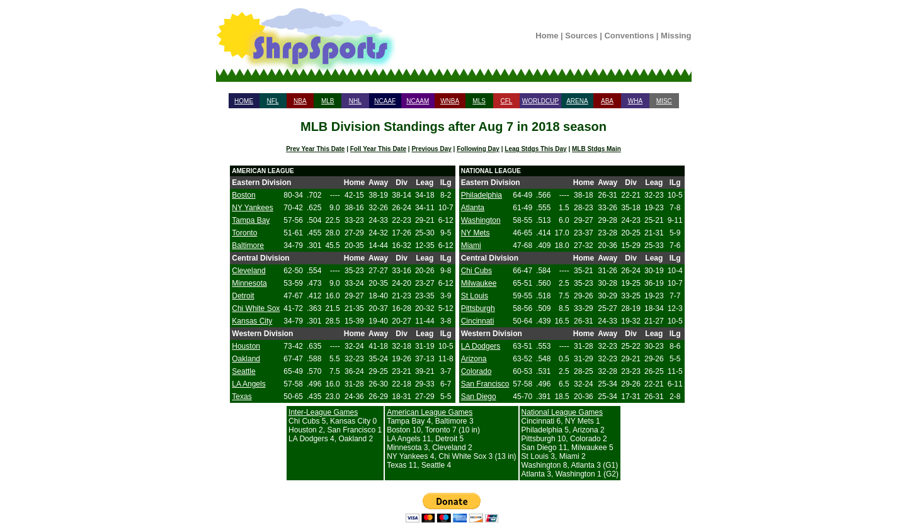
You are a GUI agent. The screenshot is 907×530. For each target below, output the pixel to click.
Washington (481, 220)
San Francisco (485, 384)
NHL (355, 101)
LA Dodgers (481, 346)
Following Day (478, 148)
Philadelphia (481, 195)
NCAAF (385, 101)
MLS (479, 101)
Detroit (243, 295)
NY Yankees (252, 207)
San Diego (478, 396)
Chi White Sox (256, 308)
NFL (273, 101)
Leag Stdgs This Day (535, 148)
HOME (243, 101)
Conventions (629, 35)
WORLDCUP (540, 101)
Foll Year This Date (378, 148)
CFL (506, 101)
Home (546, 35)
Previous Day (431, 148)
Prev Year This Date (315, 148)
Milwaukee (479, 283)
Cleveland (248, 270)
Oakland (246, 358)
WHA (635, 101)
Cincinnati (477, 321)
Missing (676, 35)
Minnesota (249, 283)
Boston (243, 195)
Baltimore (248, 245)
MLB (327, 101)
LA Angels (248, 384)
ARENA (577, 101)
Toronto (244, 232)
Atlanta (472, 207)
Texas (241, 396)
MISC (664, 101)
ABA (607, 101)
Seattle (243, 371)
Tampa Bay (251, 220)
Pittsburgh (478, 308)
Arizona (474, 358)
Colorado (476, 371)
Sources (581, 35)
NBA (300, 101)
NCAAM (417, 101)
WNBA (449, 101)
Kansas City (252, 321)
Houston (246, 346)
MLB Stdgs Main (596, 148)
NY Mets (475, 232)
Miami (471, 245)
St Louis (474, 295)
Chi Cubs (476, 270)
